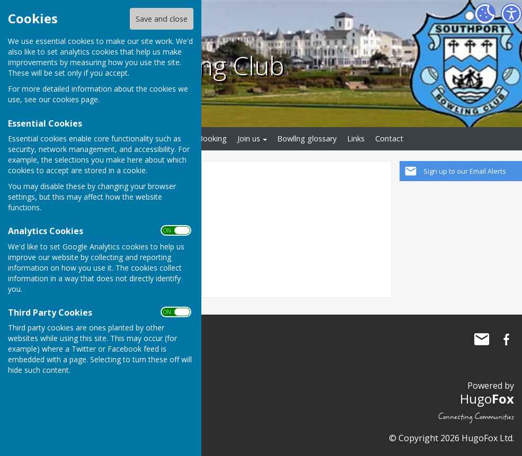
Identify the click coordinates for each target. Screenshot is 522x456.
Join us (248, 138)
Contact (389, 138)
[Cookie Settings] (485, 13)
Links (356, 138)
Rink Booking (204, 138)
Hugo (487, 398)
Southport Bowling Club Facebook (506, 339)
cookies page (75, 99)
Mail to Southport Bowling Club (482, 339)
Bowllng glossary (307, 138)
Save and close (162, 19)
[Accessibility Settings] (511, 13)
